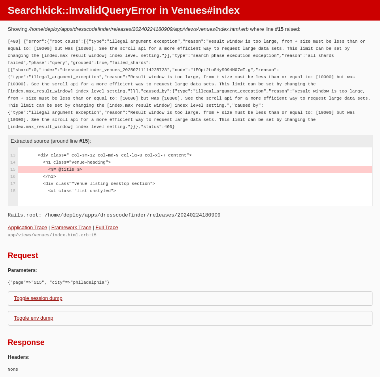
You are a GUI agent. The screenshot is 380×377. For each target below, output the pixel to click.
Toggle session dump (38, 298)
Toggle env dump (33, 317)
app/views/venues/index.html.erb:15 (52, 235)
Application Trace (27, 227)
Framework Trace (71, 227)
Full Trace (107, 227)
